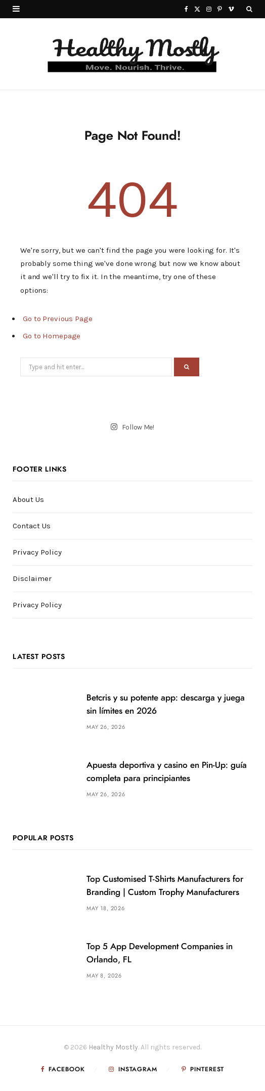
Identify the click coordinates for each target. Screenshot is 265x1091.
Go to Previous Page (58, 318)
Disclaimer (32, 578)
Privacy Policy (37, 552)
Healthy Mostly (113, 1047)
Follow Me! (132, 426)
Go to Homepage (51, 335)
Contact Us (32, 525)
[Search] (249, 9)
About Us (28, 499)
